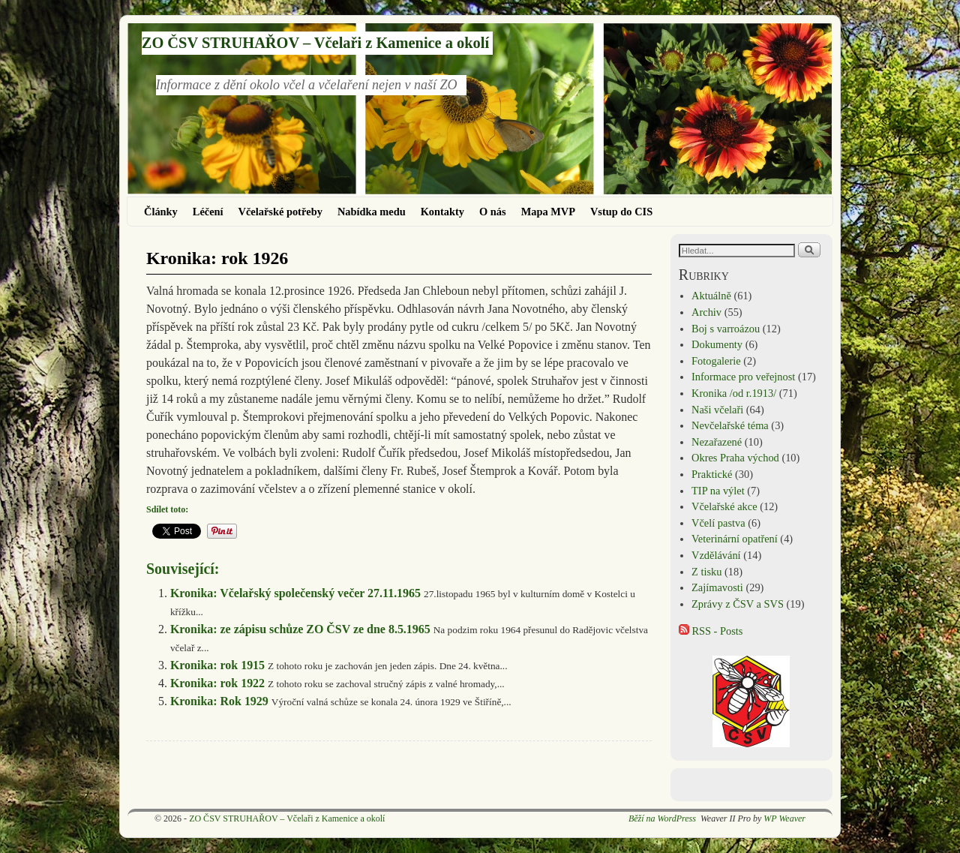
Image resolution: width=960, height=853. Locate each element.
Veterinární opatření (735, 539)
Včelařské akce (724, 506)
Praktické (712, 474)
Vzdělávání (716, 555)
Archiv (707, 312)
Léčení (208, 212)
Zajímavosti (717, 587)
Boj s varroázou (726, 329)
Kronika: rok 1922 (217, 683)
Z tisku (707, 572)
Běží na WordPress (662, 818)
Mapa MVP (548, 212)
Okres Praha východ (735, 458)
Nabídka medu (372, 212)
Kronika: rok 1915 (217, 665)
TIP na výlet (718, 491)
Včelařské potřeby (280, 212)
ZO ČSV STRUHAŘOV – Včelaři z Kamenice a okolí (315, 43)
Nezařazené (717, 442)
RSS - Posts (711, 631)
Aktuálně (711, 296)
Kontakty (442, 212)
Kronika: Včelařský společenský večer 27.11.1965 (295, 593)
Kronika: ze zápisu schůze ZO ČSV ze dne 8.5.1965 (300, 629)
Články (161, 212)
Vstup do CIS (621, 212)
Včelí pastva (719, 523)
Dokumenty (717, 344)
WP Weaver (785, 818)
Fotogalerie (716, 361)
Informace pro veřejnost (743, 377)
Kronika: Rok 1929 (219, 701)
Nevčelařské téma (730, 425)
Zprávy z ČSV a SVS (738, 604)
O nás (492, 212)
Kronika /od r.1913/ (734, 393)
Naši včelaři (717, 410)
